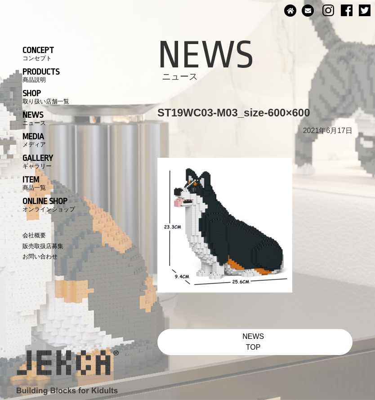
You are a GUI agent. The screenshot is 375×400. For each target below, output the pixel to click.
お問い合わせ (40, 256)
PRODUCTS (40, 75)
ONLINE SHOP (48, 204)
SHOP (45, 97)
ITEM (34, 183)
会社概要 (34, 235)
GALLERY (37, 161)
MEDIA (34, 140)
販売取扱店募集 (42, 246)
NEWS (34, 118)
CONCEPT (38, 53)
